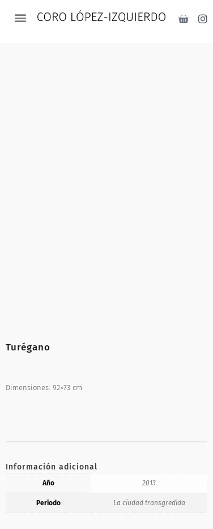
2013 (149, 483)
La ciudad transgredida (149, 503)
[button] (20, 17)
